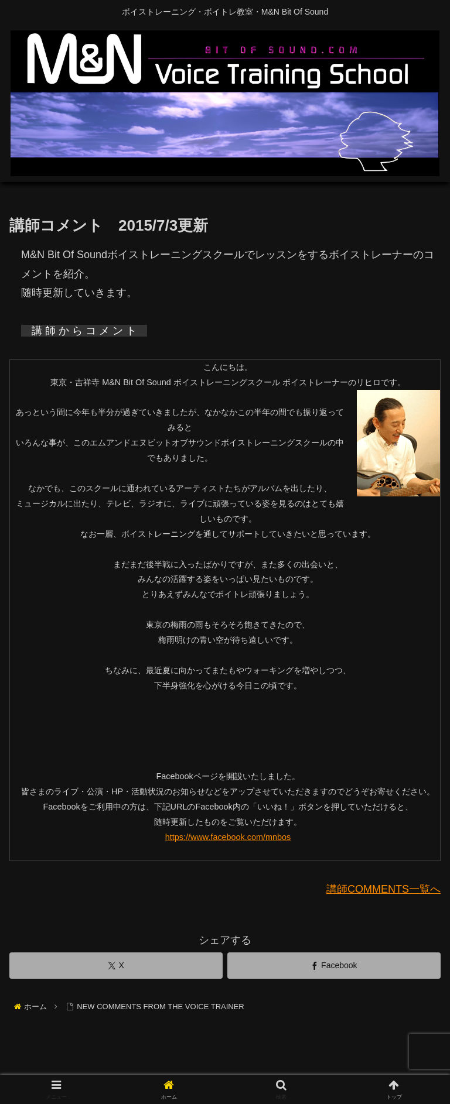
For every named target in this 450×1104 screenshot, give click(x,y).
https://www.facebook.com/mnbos (228, 837)
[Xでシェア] (116, 965)
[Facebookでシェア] (334, 965)
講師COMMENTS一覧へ (383, 889)
